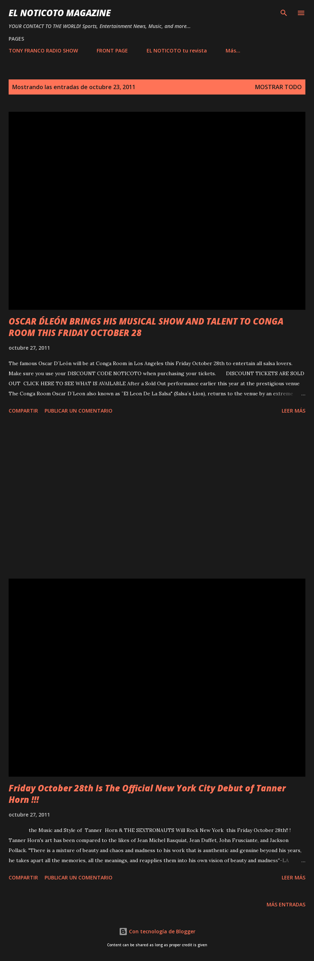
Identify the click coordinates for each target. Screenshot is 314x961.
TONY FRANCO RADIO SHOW (43, 50)
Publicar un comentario (78, 410)
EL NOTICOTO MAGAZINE (60, 13)
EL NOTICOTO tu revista (177, 50)
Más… (233, 50)
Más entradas (286, 904)
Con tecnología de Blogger (157, 931)
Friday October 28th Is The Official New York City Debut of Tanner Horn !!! (147, 793)
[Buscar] (284, 13)
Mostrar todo (278, 87)
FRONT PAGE (112, 50)
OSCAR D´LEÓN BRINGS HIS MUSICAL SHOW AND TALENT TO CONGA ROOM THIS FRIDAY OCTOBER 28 (146, 327)
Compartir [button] (23, 410)
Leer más (293, 410)
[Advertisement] (157, 497)
